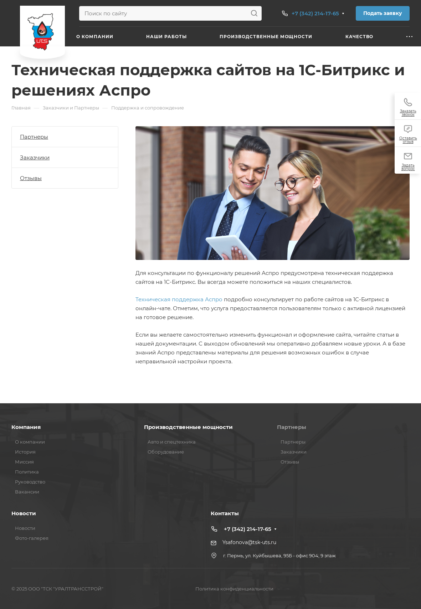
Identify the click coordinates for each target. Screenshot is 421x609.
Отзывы (31, 178)
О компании (30, 442)
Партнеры (34, 136)
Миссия (24, 462)
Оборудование (166, 452)
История (25, 452)
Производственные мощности (188, 427)
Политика (27, 472)
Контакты (225, 513)
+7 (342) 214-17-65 (315, 13)
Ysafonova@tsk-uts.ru (249, 542)
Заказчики (35, 157)
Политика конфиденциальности (234, 589)
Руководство (30, 482)
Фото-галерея (31, 538)
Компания (26, 427)
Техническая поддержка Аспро (178, 299)
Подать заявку (382, 13)
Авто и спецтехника (172, 442)
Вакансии (27, 492)
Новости (23, 513)
